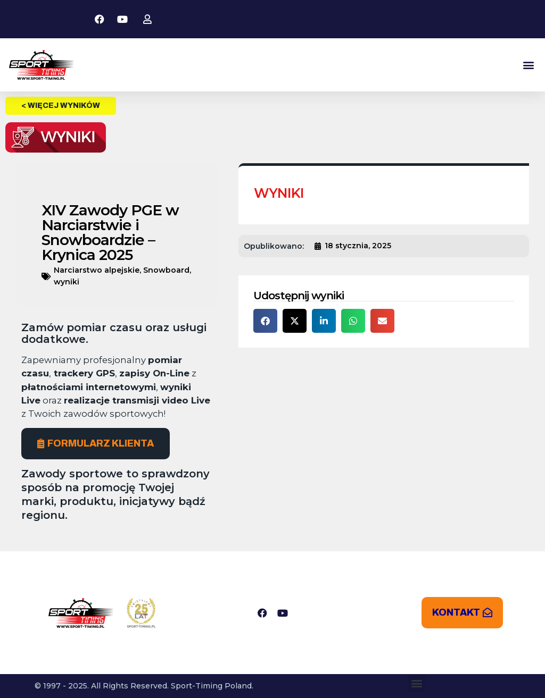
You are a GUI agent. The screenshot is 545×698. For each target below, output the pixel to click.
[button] (528, 65)
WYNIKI (279, 193)
